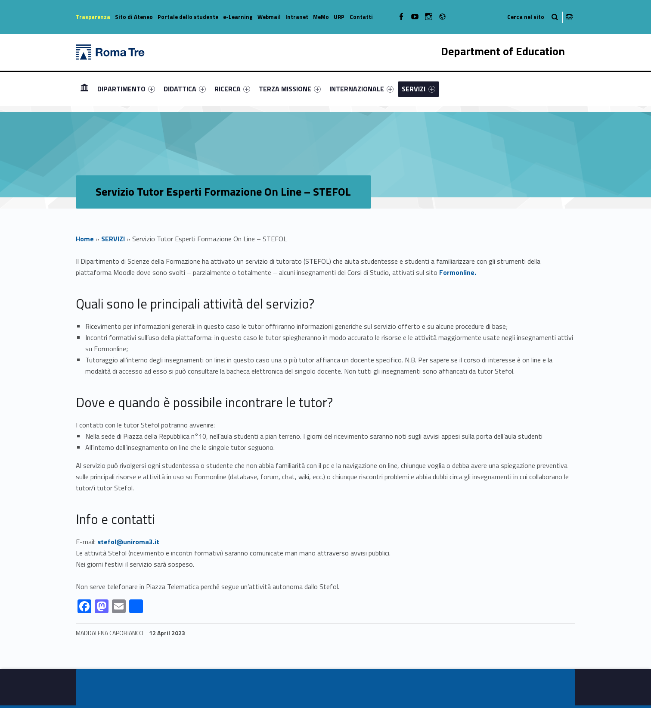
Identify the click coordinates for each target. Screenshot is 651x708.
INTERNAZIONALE (361, 89)
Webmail (269, 16)
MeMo (321, 16)
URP (339, 16)
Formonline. (457, 272)
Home (85, 239)
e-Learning (238, 16)
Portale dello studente (188, 16)
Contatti (361, 16)
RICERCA (232, 89)
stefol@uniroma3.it (129, 541)
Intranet (296, 16)
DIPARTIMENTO (126, 89)
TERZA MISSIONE (290, 89)
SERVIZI (418, 89)
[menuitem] (84, 89)
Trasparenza (93, 16)
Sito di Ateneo (134, 16)
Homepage (84, 88)
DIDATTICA (185, 89)
